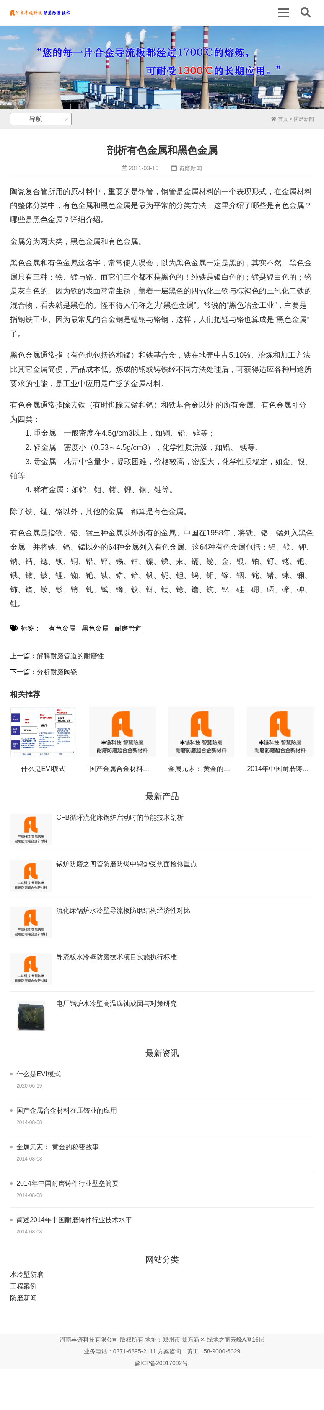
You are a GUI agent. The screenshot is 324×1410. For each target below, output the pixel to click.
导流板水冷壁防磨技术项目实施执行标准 (116, 957)
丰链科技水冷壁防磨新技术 (40, 12)
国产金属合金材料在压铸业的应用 (139, 768)
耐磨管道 (128, 628)
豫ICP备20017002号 (161, 1363)
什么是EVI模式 (43, 768)
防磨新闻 (304, 119)
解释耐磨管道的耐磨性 (70, 656)
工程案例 (23, 1286)
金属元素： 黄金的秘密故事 (209, 768)
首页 (279, 119)
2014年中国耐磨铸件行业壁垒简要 (67, 1183)
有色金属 (62, 628)
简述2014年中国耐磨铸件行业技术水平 (74, 1219)
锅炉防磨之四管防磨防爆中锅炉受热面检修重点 (126, 863)
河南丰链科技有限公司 (89, 1339)
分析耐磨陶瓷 (57, 671)
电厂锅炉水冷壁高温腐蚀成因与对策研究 (116, 1003)
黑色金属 (95, 628)
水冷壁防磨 (27, 1274)
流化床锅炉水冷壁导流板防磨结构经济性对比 (123, 910)
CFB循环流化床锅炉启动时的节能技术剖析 (120, 817)
